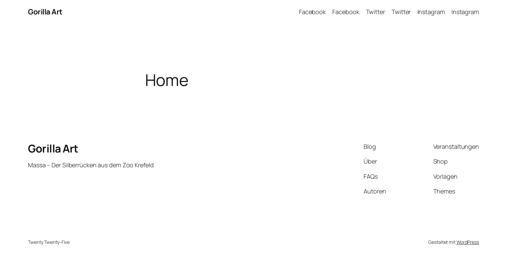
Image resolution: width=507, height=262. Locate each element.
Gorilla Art (45, 12)
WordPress (468, 242)
